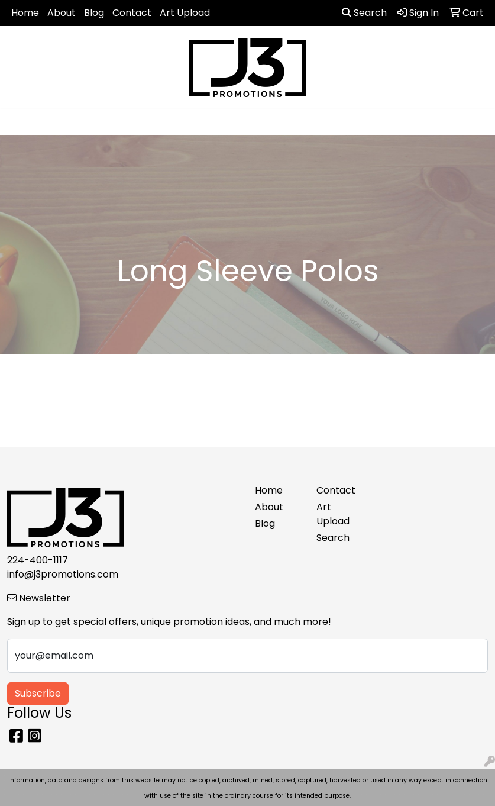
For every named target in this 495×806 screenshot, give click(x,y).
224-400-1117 (37, 560)
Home (25, 13)
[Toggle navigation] (18, 122)
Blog (94, 13)
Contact (131, 13)
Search (364, 13)
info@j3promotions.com (62, 574)
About (61, 13)
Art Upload (185, 13)
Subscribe (38, 693)
